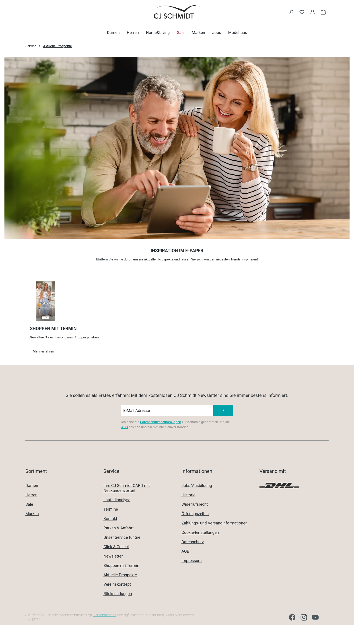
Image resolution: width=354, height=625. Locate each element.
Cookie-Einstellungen (200, 532)
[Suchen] (291, 12)
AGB (124, 427)
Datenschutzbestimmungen (160, 422)
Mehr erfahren (43, 351)
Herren (31, 495)
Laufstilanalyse (116, 499)
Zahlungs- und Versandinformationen (214, 523)
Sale (29, 504)
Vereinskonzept (117, 584)
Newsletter (113, 556)
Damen (31, 485)
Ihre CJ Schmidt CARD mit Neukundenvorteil (126, 488)
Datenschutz (192, 541)
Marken (32, 513)
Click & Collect (116, 546)
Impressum (191, 560)
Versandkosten (104, 615)
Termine (110, 509)
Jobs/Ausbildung (196, 485)
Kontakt (110, 518)
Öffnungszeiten (195, 513)
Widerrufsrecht (194, 504)
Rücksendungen (117, 593)
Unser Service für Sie (121, 537)
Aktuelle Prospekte (120, 575)
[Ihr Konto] (312, 12)
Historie (188, 495)
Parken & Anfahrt (118, 528)
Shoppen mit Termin (121, 565)
